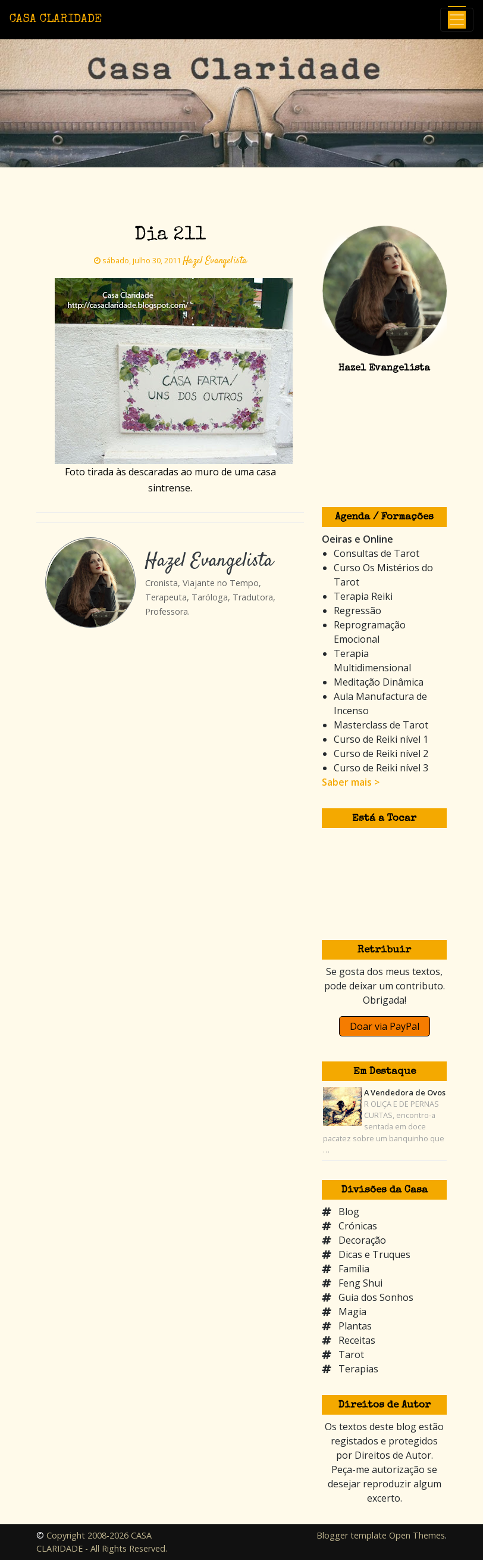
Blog (348, 1211)
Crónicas (357, 1225)
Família (353, 1268)
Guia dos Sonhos (375, 1297)
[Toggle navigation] (456, 20)
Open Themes (417, 1535)
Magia (352, 1311)
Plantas (355, 1325)
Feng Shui (360, 1283)
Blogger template (351, 1535)
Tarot (351, 1354)
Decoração (362, 1240)
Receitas (356, 1340)
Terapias (358, 1368)
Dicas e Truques (374, 1254)
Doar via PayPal (384, 1026)
